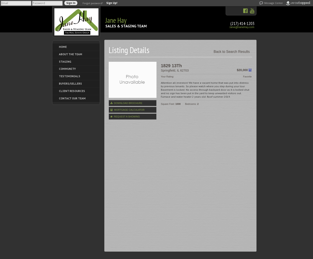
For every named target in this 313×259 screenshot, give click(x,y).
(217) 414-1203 (242, 23)
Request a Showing (125, 116)
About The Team (70, 54)
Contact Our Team (72, 98)
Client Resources (72, 91)
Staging (65, 61)
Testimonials (69, 76)
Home (63, 46)
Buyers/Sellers (70, 83)
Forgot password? (93, 3)
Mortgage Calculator (127, 110)
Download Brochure (126, 103)
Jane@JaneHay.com (242, 27)
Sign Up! (111, 3)
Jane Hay (116, 20)
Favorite (247, 76)
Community (67, 68)
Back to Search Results (232, 51)
